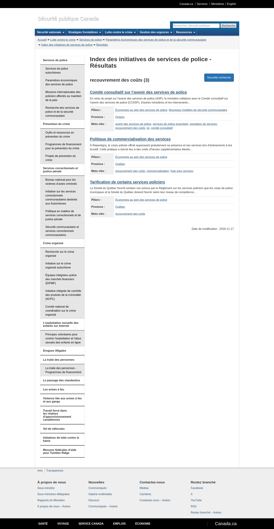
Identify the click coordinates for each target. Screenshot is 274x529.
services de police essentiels (170, 124)
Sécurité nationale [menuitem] (50, 32)
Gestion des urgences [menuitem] (156, 32)
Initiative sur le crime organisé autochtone (58, 265)
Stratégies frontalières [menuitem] (84, 32)
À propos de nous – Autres (53, 506)
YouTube (196, 500)
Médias (144, 488)
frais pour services (182, 171)
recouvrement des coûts (130, 128)
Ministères (217, 3)
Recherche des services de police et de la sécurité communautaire (62, 111)
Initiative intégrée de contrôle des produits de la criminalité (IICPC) (63, 294)
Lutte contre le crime (63, 39)
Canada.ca (186, 3)
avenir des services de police (133, 124)
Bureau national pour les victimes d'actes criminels (61, 181)
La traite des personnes (58, 359)
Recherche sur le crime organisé (59, 253)
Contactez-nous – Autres (155, 500)
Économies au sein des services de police (141, 110)
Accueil (42, 39)
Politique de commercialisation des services (130, 139)
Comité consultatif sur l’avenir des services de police (138, 92)
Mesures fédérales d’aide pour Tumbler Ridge (59, 451)
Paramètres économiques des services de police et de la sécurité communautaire (156, 39)
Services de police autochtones (56, 70)
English (231, 3)
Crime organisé (53, 243)
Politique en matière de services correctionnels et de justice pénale (63, 215)
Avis (40, 470)
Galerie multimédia (100, 494)
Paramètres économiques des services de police (61, 82)
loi (148, 128)
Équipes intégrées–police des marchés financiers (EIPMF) (61, 279)
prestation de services (203, 124)
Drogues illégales (54, 350)
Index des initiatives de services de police (67, 44)
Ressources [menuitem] (185, 32)
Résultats (102, 44)
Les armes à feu (53, 389)
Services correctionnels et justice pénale (60, 170)
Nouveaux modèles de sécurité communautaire (198, 110)
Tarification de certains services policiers (127, 182)
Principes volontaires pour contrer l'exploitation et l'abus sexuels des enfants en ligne (63, 338)
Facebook (197, 488)
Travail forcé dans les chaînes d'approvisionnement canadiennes (57, 415)
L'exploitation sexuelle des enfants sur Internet (60, 324)
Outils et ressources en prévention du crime (59, 134)
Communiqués (98, 488)
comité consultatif (162, 128)
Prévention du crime (56, 124)
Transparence (54, 470)
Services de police (90, 39)
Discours (94, 500)
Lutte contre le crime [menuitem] (120, 32)
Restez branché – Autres (206, 512)
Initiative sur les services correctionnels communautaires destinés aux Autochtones (61, 197)
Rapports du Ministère (51, 500)
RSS (194, 506)
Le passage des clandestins (61, 380)
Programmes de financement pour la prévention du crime (63, 146)
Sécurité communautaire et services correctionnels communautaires (62, 230)
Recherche (228, 25)
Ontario (119, 117)
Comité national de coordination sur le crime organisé (60, 310)
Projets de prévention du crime (60, 157)
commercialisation (158, 171)
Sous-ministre (46, 488)
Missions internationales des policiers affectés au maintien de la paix (63, 96)
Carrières (145, 494)
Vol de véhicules (54, 428)
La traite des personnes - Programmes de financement (63, 370)
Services (202, 3)
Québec (120, 164)
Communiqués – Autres (103, 506)
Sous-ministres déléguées (53, 494)
